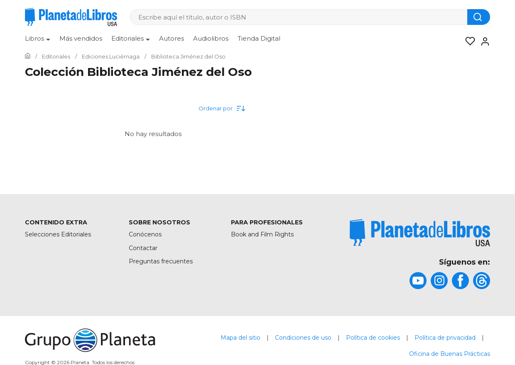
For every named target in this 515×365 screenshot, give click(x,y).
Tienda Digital (259, 38)
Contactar (143, 248)
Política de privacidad (445, 337)
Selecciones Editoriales (58, 234)
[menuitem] (37, 41)
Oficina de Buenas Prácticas (449, 354)
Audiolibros (210, 38)
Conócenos (145, 234)
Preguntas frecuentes (161, 261)
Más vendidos (80, 38)
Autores (171, 38)
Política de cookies (373, 337)
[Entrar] (482, 41)
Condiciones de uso (303, 337)
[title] (419, 233)
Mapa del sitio (240, 337)
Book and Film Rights (262, 234)
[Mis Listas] (467, 41)
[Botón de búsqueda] (478, 17)
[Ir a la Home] (27, 56)
